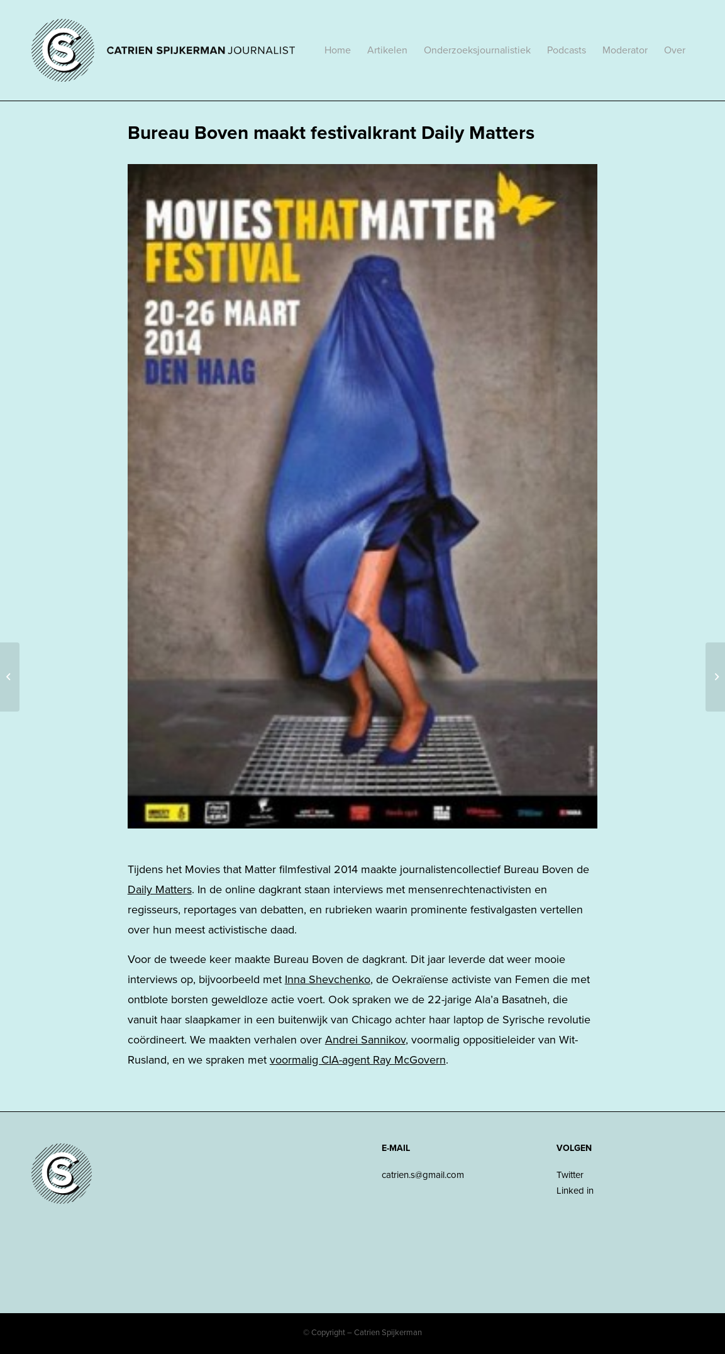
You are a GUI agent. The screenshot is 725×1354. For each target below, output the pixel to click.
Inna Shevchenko (327, 979)
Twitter (570, 1175)
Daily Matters (160, 889)
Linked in (575, 1190)
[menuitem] (337, 50)
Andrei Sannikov (365, 1040)
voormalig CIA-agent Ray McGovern (358, 1060)
